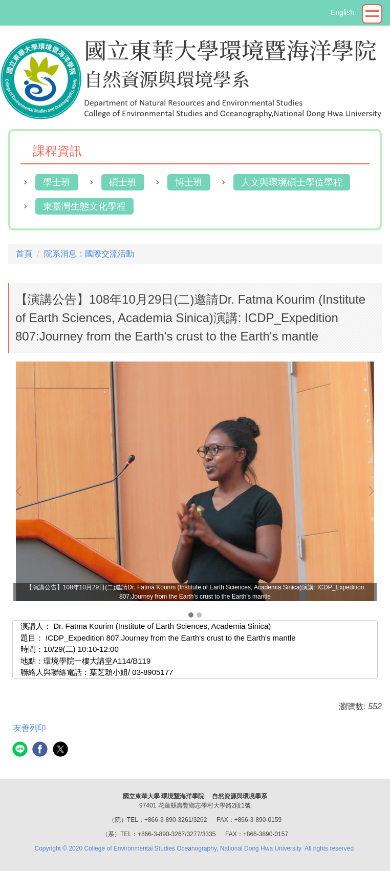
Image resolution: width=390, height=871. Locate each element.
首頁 (24, 253)
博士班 (189, 182)
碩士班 (123, 182)
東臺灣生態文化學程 (84, 206)
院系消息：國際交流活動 (89, 253)
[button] (21, 491)
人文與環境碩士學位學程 (291, 182)
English (342, 12)
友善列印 (29, 728)
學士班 (57, 182)
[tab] (191, 615)
